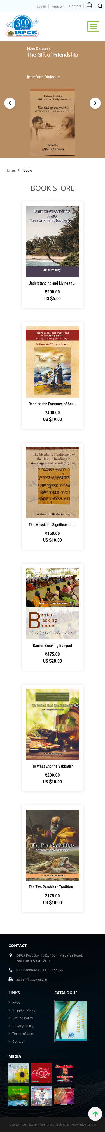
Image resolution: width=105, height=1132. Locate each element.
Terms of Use (22, 1033)
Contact (75, 6)
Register (57, 6)
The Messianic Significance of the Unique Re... (54, 524)
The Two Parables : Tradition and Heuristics (54, 887)
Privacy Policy (22, 1025)
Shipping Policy (24, 1010)
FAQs (16, 1002)
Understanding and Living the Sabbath (54, 283)
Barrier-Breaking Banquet (52, 645)
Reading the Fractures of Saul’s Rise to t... (54, 404)
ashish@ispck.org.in (31, 979)
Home (10, 170)
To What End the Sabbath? (52, 766)
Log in (41, 6)
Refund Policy (22, 1018)
